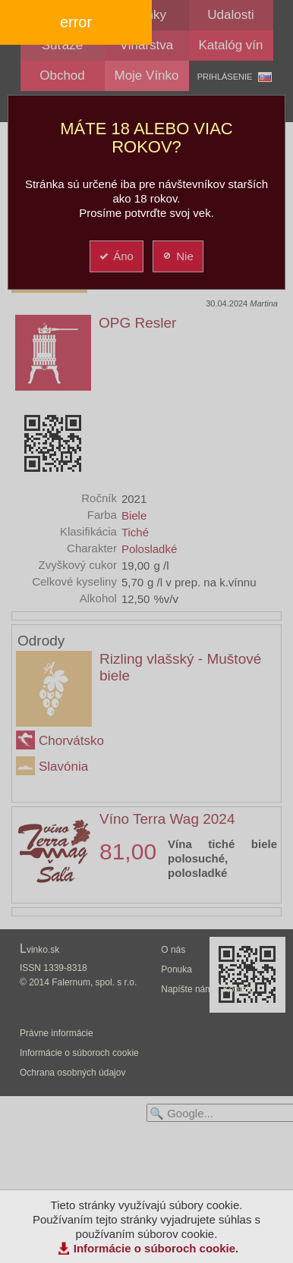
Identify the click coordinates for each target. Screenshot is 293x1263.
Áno (116, 256)
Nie (177, 256)
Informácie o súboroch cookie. (156, 1248)
